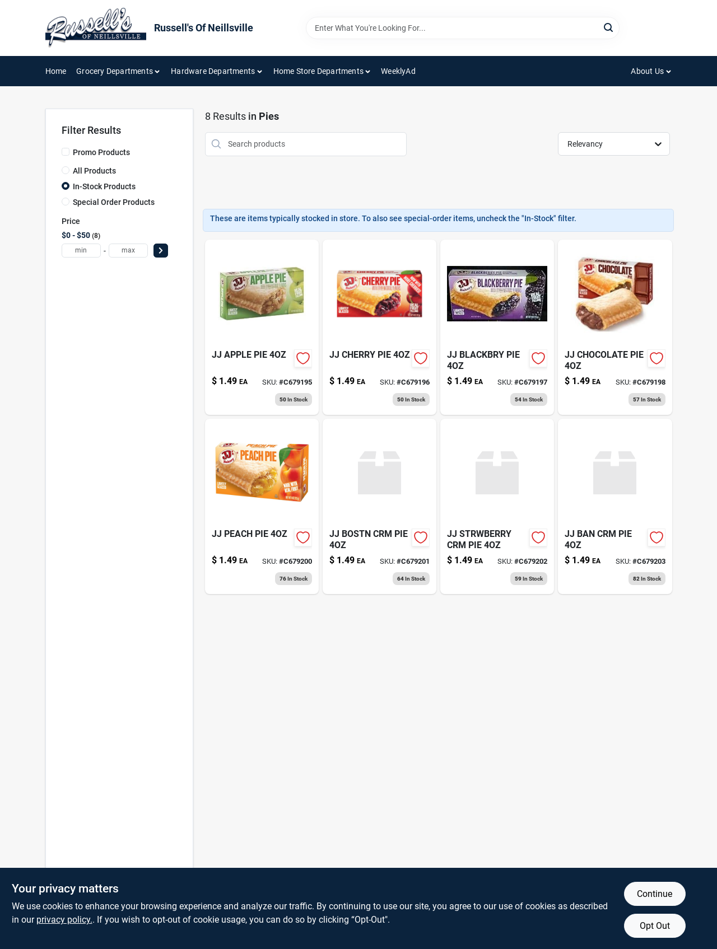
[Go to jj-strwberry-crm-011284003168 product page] (497, 506)
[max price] (128, 251)
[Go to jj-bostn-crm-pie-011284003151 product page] (379, 506)
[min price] (81, 251)
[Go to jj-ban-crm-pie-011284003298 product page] (615, 506)
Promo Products (101, 152)
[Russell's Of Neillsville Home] (95, 28)
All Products (94, 171)
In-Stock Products (104, 186)
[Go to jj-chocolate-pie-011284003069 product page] (615, 327)
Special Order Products (114, 202)
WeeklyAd (398, 71)
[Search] (609, 27)
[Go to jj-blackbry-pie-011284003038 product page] (497, 327)
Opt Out (655, 925)
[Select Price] (160, 251)
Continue (654, 894)
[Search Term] (463, 28)
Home (56, 71)
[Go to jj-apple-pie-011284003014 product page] (262, 327)
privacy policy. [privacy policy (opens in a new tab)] (64, 919)
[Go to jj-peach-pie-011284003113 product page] (262, 506)
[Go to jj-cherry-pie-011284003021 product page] (379, 327)
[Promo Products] (65, 152)
